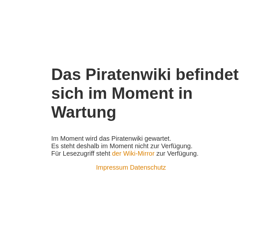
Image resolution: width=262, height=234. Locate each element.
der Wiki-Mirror (133, 153)
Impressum (112, 167)
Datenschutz (148, 167)
